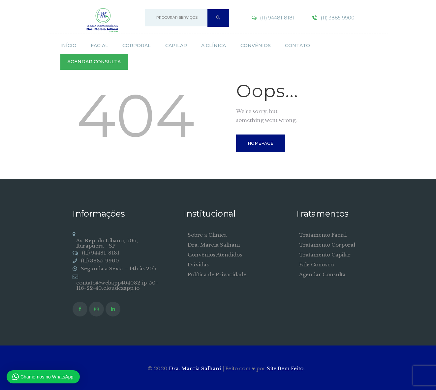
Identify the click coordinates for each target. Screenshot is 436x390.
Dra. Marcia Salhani (214, 245)
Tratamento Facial (323, 235)
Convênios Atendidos (215, 255)
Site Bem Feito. (286, 368)
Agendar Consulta (322, 274)
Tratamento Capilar (325, 255)
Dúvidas (198, 264)
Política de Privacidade (217, 274)
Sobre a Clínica (207, 235)
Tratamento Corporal (327, 245)
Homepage (260, 143)
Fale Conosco (316, 264)
